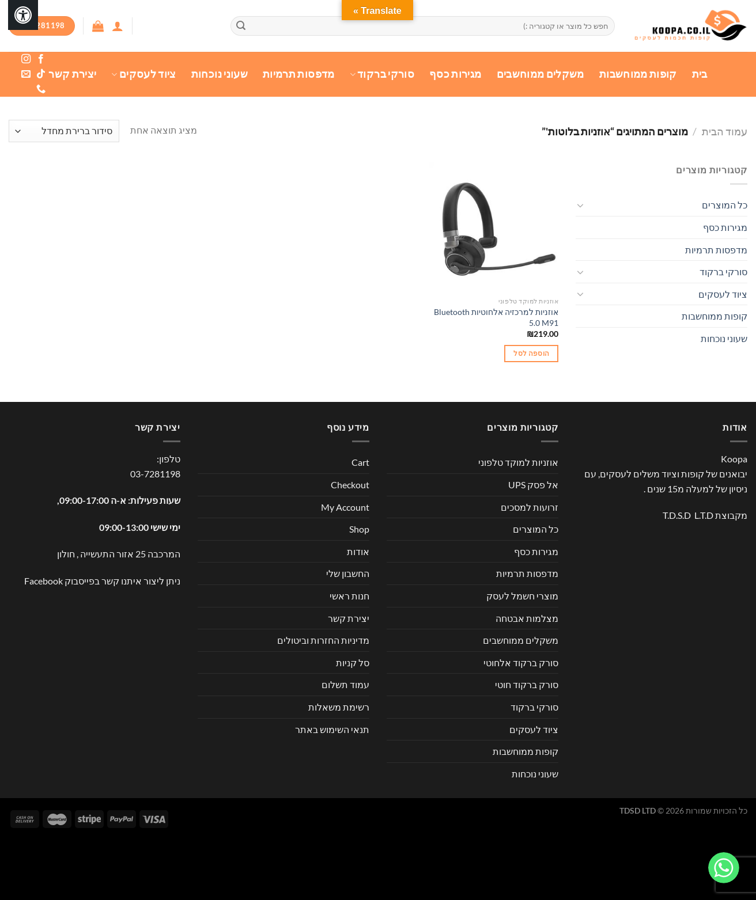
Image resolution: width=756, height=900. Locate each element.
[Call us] (41, 89)
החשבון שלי (347, 573)
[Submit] (241, 26)
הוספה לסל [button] (531, 353)
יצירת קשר (72, 74)
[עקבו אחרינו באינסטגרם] (26, 59)
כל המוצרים (724, 204)
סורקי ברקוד (382, 74)
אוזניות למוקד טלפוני (518, 462)
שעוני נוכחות (219, 74)
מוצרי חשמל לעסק (522, 595)
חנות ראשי (349, 595)
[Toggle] (580, 205)
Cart (360, 462)
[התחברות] (117, 26)
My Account (345, 507)
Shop (359, 528)
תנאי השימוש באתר (332, 729)
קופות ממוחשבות (638, 74)
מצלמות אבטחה (527, 618)
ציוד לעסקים (143, 74)
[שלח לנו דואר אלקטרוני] (26, 74)
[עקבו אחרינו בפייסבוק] (41, 59)
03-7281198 (155, 473)
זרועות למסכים (529, 507)
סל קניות (352, 662)
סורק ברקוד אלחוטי (520, 662)
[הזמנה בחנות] (64, 131)
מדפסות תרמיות (299, 74)
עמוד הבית (724, 131)
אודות (358, 551)
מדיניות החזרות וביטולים (323, 640)
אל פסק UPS (533, 484)
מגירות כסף (455, 74)
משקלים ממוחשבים (540, 74)
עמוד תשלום (345, 684)
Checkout (350, 484)
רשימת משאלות (338, 706)
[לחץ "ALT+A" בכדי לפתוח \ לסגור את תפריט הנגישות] (23, 15)
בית (700, 74)
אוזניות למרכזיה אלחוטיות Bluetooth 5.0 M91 (496, 317)
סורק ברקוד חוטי (526, 684)
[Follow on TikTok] (41, 74)
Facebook (43, 580)
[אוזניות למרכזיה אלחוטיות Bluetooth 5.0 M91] (493, 226)
